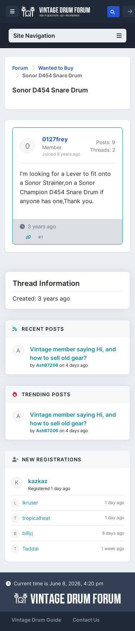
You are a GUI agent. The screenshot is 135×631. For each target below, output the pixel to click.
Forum (20, 68)
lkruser (30, 502)
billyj (27, 533)
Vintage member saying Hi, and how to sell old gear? (73, 353)
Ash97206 (47, 365)
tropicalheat (36, 518)
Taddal (30, 548)
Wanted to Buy (55, 68)
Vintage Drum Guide (36, 620)
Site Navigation (67, 35)
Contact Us (86, 620)
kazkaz (38, 481)
